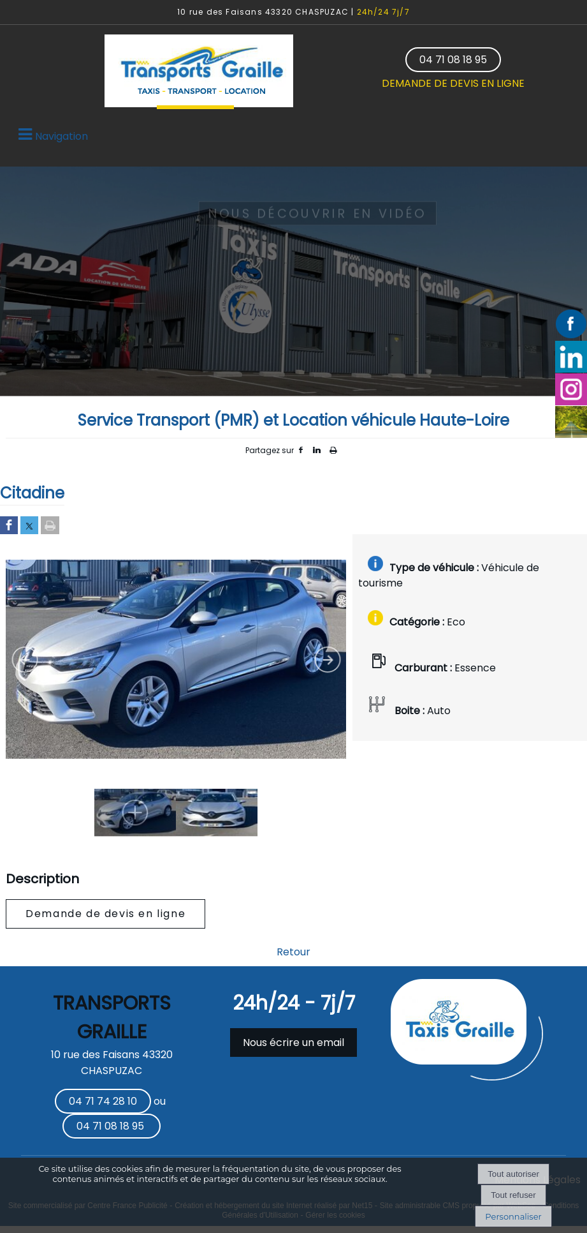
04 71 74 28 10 (103, 1101)
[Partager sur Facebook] (9, 526)
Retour (293, 952)
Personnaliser (513, 1216)
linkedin (317, 450)
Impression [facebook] (333, 448)
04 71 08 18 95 (453, 59)
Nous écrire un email (293, 1042)
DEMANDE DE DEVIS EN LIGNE (453, 83)
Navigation (61, 136)
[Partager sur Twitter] (29, 526)
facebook (301, 450)
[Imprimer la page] (50, 526)
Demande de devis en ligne (105, 913)
